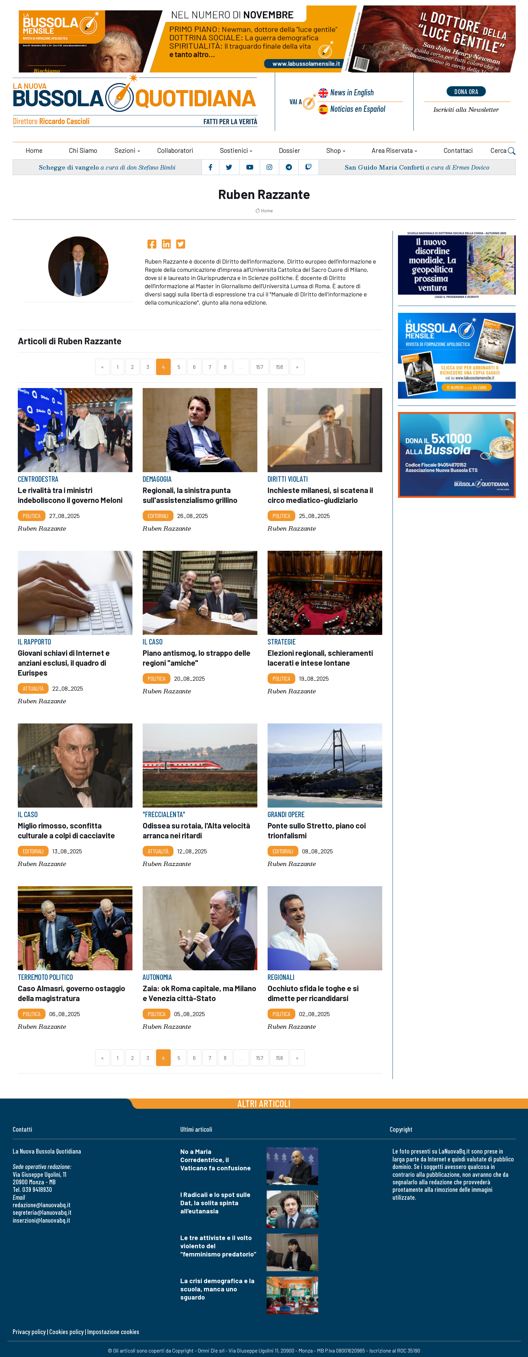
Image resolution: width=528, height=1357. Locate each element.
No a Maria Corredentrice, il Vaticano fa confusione (215, 1156)
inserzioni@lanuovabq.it (41, 1217)
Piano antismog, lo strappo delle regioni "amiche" (198, 656)
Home (34, 150)
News (351, 92)
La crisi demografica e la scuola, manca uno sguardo (217, 1286)
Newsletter (466, 109)
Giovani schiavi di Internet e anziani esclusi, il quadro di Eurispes (64, 661)
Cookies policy (66, 1328)
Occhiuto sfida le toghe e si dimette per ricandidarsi (314, 990)
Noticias (357, 108)
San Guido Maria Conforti (384, 166)
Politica (31, 514)
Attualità (33, 686)
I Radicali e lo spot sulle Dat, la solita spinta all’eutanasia (215, 1199)
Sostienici (234, 150)
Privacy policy (29, 1328)
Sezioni (125, 150)
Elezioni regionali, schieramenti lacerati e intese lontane (321, 656)
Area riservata (392, 150)
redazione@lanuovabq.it (41, 1202)
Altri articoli (264, 1100)
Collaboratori (175, 150)
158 (279, 366)
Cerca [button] (503, 150)
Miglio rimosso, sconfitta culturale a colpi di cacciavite (67, 828)
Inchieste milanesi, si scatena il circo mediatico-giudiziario (321, 494)
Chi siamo (83, 150)
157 (259, 366)
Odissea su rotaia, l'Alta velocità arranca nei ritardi (197, 828)
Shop (333, 150)
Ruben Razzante (42, 527)
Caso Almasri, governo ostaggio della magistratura (72, 990)
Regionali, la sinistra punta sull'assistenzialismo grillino (190, 494)
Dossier (289, 150)
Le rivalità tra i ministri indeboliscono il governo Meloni (71, 494)
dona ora (466, 91)
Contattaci (458, 150)
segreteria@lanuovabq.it (42, 1209)
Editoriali (158, 514)
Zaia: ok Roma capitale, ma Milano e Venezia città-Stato (191, 990)
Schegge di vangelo (68, 166)
